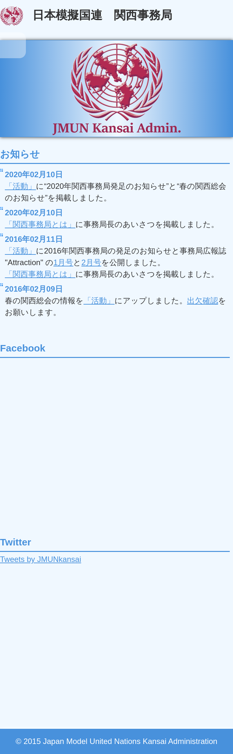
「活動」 (20, 186)
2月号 (91, 262)
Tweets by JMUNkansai (40, 559)
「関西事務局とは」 (40, 224)
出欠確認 (202, 300)
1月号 (63, 262)
